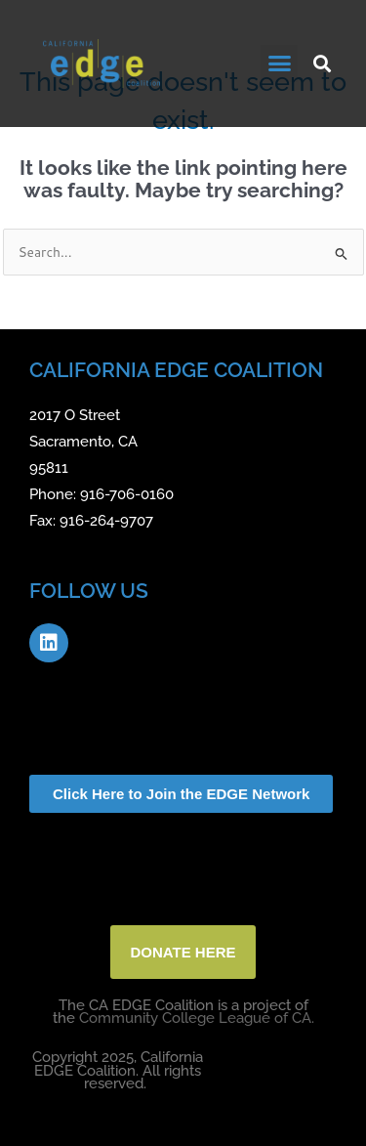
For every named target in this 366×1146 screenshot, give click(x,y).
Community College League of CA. (196, 1018)
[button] (279, 63)
